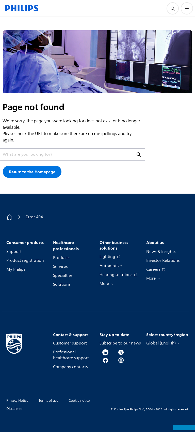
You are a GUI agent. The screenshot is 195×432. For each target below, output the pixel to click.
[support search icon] (173, 8)
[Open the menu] (187, 8)
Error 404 (34, 217)
